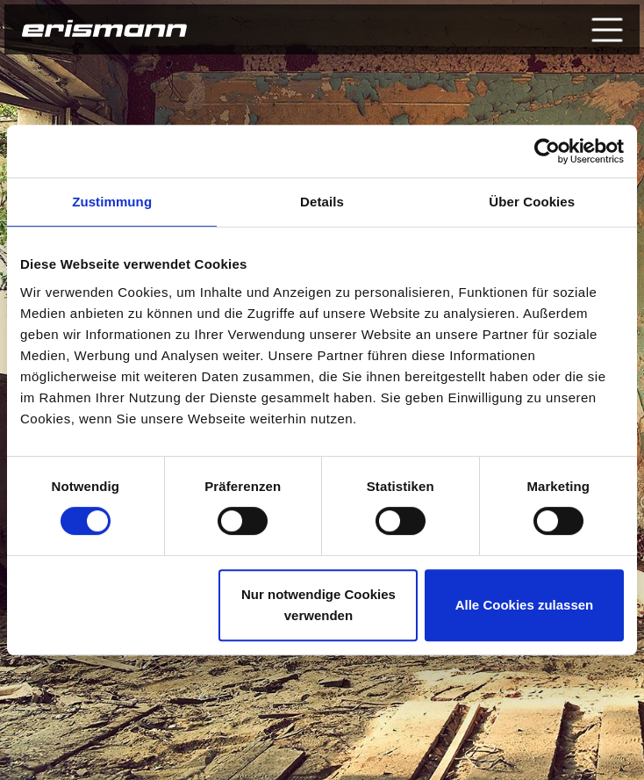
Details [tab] (322, 201)
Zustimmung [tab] (112, 201)
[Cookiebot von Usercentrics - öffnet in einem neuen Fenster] (547, 151)
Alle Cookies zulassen (524, 604)
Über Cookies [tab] (532, 201)
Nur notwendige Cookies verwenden (318, 605)
